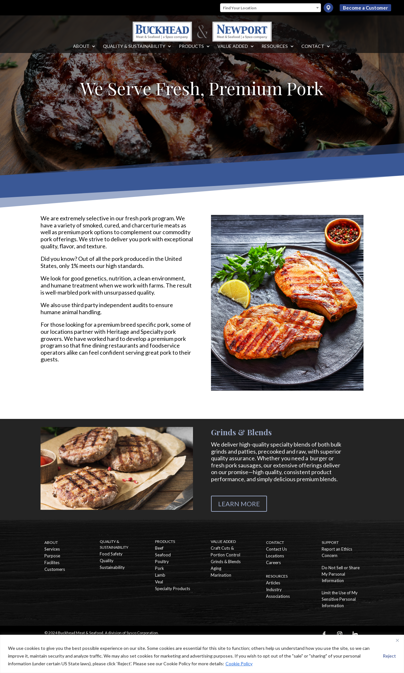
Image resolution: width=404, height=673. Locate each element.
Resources (275, 51)
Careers (273, 562)
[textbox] (270, 8)
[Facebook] (324, 634)
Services (52, 549)
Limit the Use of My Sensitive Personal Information (340, 599)
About (81, 51)
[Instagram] (339, 634)
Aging (216, 568)
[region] (202, 654)
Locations (275, 555)
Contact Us (276, 549)
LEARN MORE (239, 504)
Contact (312, 51)
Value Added (232, 51)
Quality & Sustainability (134, 51)
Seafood (163, 554)
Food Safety (111, 553)
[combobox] (270, 7)
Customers (54, 569)
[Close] (397, 640)
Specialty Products (172, 588)
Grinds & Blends (226, 561)
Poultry (162, 561)
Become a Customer (365, 8)
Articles (273, 582)
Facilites (52, 562)
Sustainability (112, 567)
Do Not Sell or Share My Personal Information (341, 574)
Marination (221, 575)
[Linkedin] (355, 634)
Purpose (52, 555)
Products (191, 51)
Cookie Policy (238, 663)
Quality (107, 560)
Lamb (160, 575)
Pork (159, 568)
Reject (389, 656)
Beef (159, 548)
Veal (159, 581)
